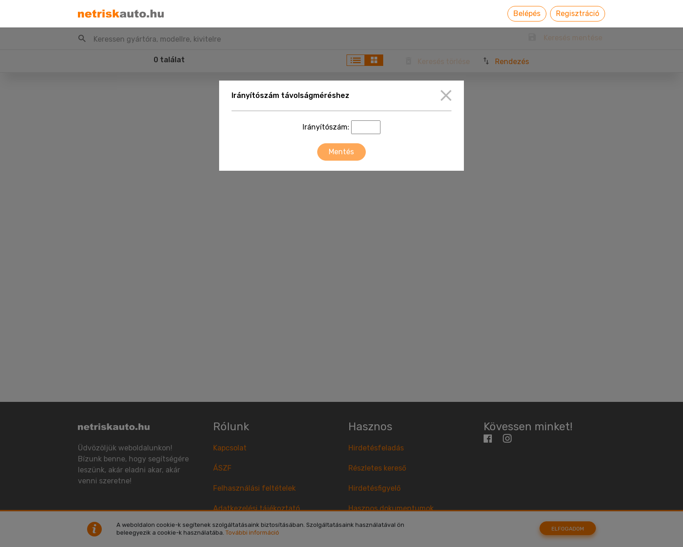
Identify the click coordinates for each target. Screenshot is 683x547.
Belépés (526, 13)
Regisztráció (577, 13)
